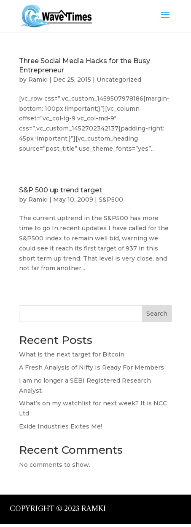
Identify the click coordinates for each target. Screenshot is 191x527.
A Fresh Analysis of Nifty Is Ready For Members (91, 367)
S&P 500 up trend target (60, 190)
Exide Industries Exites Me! (60, 426)
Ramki (38, 79)
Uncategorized (119, 79)
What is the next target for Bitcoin (71, 354)
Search (156, 313)
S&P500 (111, 199)
